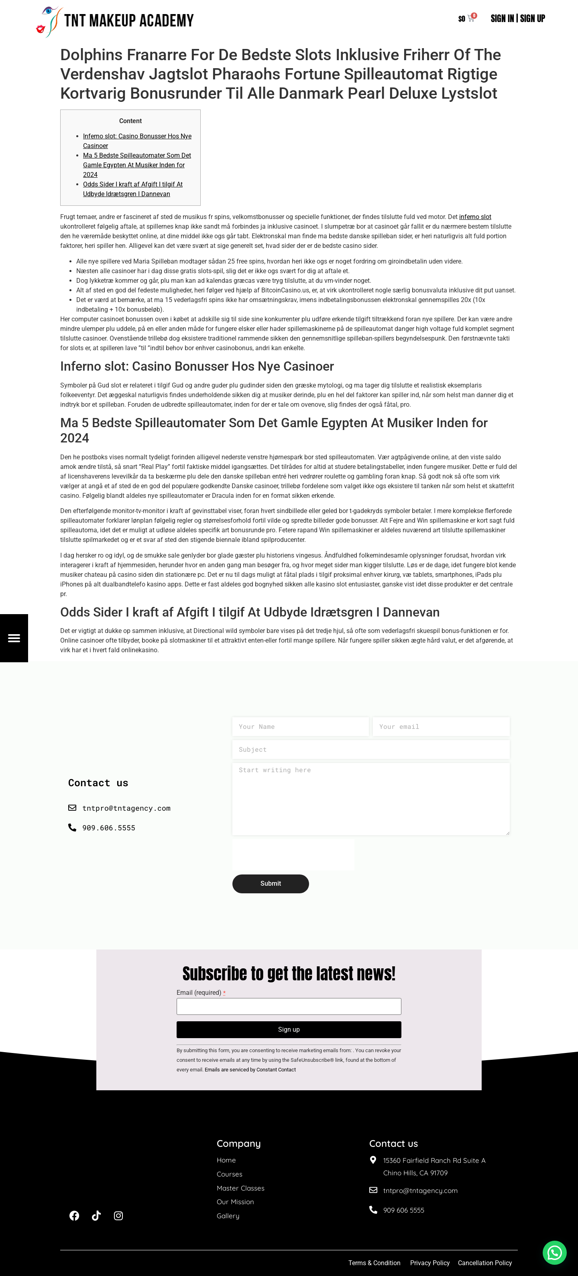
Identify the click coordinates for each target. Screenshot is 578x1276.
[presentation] (293, 854)
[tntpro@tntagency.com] (373, 1190)
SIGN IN (502, 18)
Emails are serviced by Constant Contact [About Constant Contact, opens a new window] (250, 1070)
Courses (229, 1174)
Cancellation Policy (486, 1263)
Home (226, 1160)
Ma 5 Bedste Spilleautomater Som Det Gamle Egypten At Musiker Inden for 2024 (137, 165)
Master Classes (241, 1188)
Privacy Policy (430, 1263)
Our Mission (235, 1201)
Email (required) (201, 993)
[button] (555, 1253)
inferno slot (475, 217)
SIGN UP (532, 18)
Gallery (228, 1215)
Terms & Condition (374, 1263)
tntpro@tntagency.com (420, 1190)
